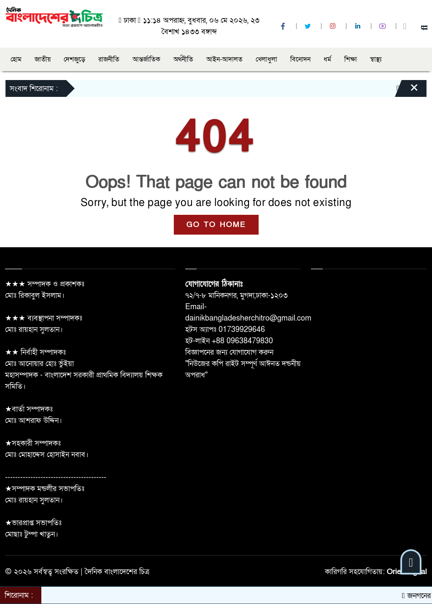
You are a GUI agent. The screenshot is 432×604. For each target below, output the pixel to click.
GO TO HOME (216, 225)
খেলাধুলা (266, 59)
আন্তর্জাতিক (146, 59)
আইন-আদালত (224, 59)
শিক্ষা (350, 59)
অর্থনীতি (183, 59)
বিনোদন (300, 59)
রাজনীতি (108, 59)
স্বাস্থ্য (376, 59)
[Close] (406, 90)
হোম (16, 59)
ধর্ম (327, 59)
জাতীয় (43, 59)
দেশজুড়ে (74, 59)
